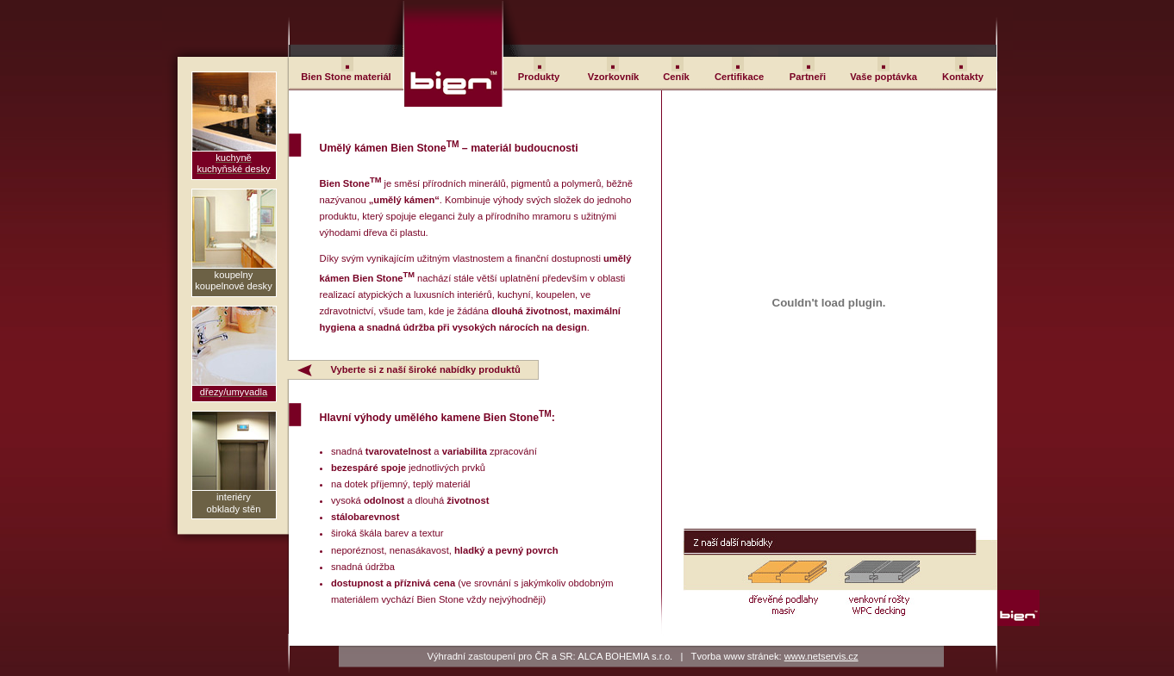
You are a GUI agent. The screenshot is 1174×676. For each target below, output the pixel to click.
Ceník (676, 76)
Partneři (808, 76)
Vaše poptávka (883, 76)
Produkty (539, 76)
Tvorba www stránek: (775, 656)
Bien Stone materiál (345, 76)
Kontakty (963, 76)
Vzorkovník (614, 76)
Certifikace (739, 76)
